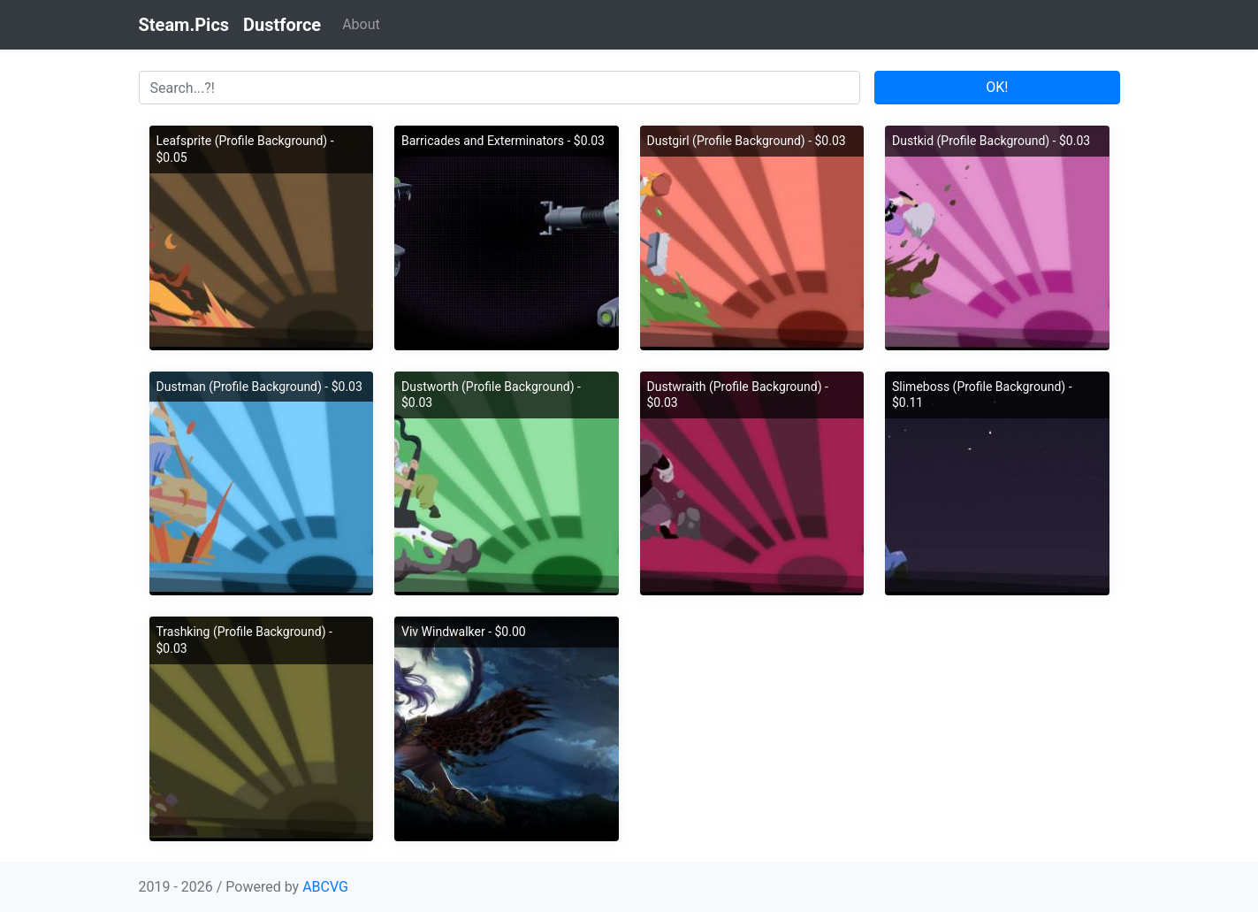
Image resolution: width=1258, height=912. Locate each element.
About (361, 24)
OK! (997, 87)
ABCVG (325, 886)
